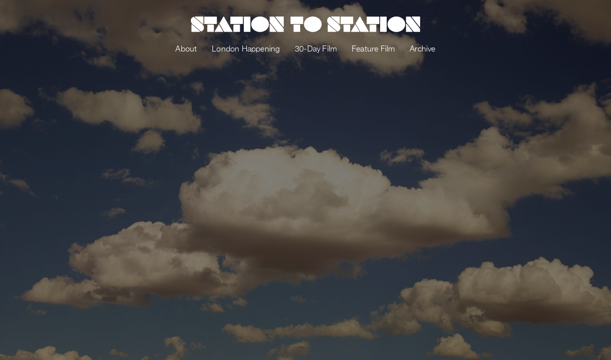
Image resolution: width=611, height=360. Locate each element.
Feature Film (373, 49)
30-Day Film (316, 49)
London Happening (246, 49)
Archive (422, 49)
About (186, 49)
